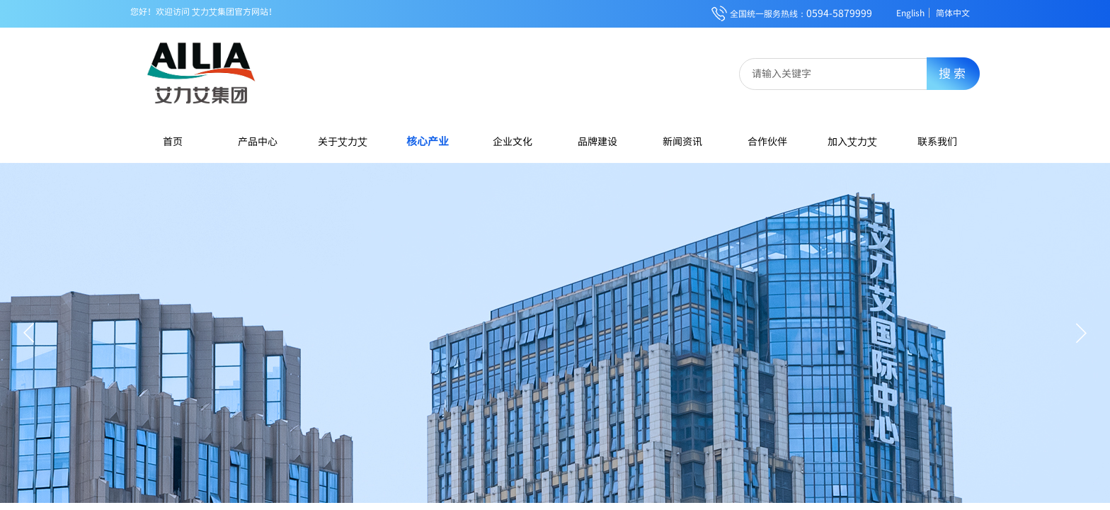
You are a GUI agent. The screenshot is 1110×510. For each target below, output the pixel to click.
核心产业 (427, 140)
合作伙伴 (767, 141)
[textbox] (843, 73)
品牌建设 (597, 141)
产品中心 (258, 141)
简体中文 (953, 13)
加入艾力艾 (852, 141)
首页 (173, 141)
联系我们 (937, 141)
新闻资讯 (682, 141)
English (910, 13)
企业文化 (512, 141)
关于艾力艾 (342, 141)
